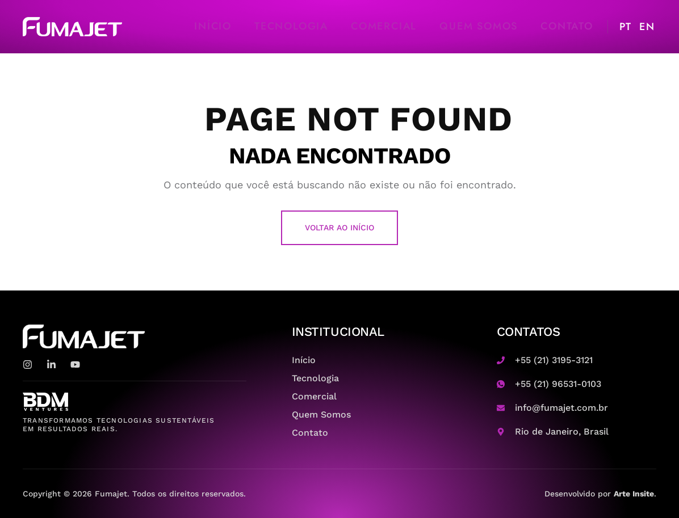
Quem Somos (478, 26)
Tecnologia (291, 26)
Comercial (384, 26)
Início (213, 26)
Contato (566, 26)
